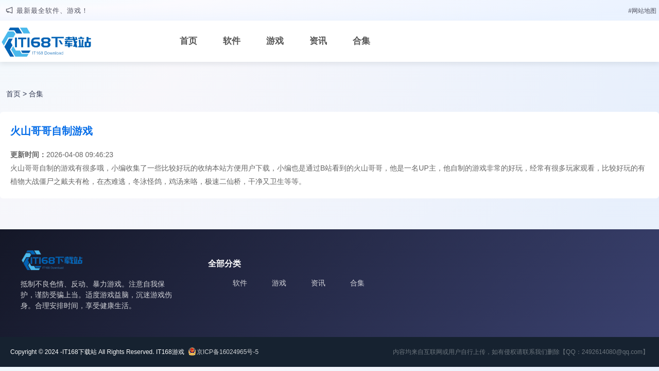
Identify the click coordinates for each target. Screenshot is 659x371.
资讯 (318, 41)
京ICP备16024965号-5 (227, 352)
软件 (231, 41)
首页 (188, 41)
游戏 (275, 41)
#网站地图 (642, 10)
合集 (361, 41)
